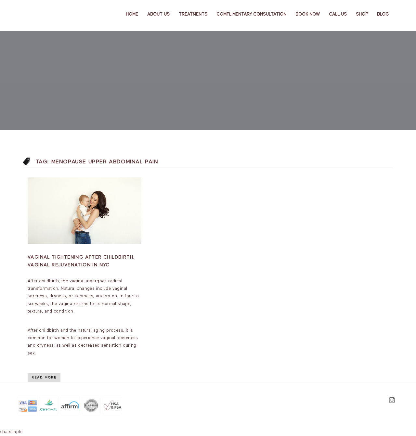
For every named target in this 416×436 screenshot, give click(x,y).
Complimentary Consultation (251, 14)
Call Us (338, 14)
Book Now (307, 14)
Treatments (193, 14)
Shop (362, 14)
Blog (383, 14)
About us (158, 14)
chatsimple (11, 432)
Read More (44, 377)
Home (132, 14)
